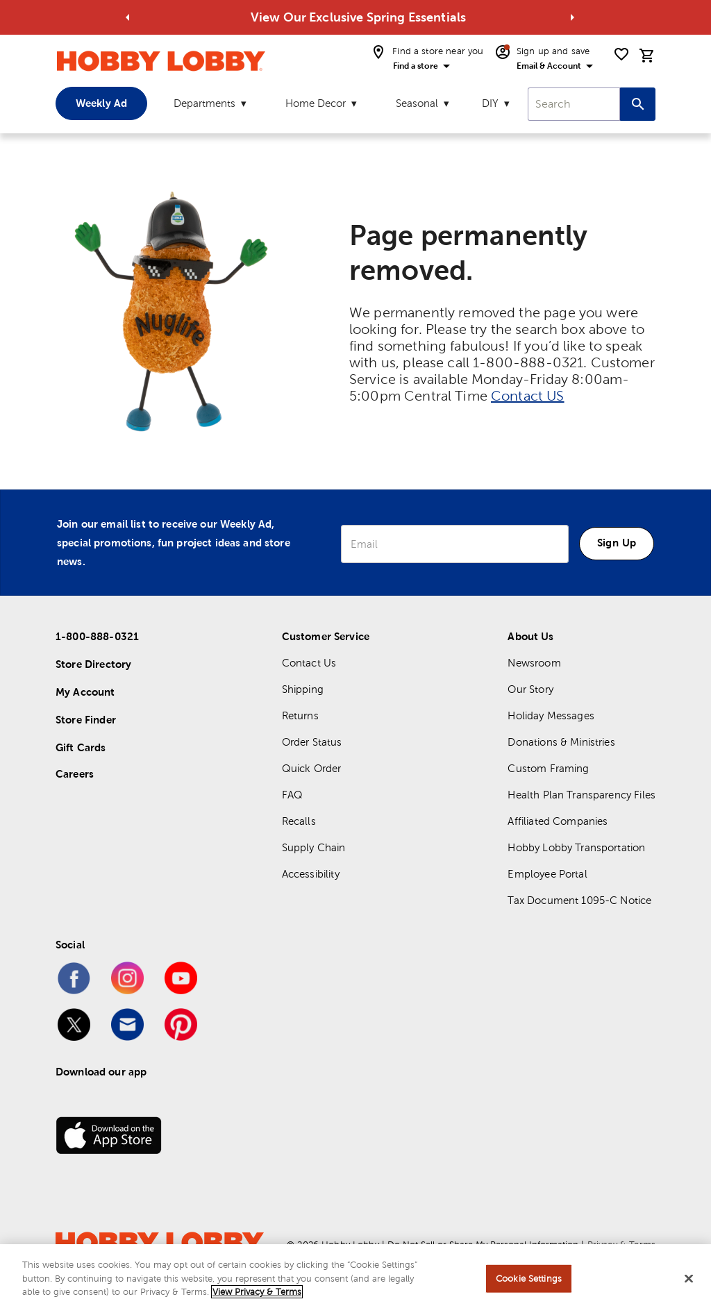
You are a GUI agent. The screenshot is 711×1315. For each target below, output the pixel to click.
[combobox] (574, 104)
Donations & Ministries (561, 742)
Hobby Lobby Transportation (576, 847)
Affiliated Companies (558, 821)
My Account (85, 692)
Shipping (303, 689)
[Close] (689, 1279)
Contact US (527, 395)
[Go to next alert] (572, 17)
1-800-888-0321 (97, 636)
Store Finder (86, 720)
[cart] (647, 55)
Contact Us (309, 663)
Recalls (299, 821)
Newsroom (534, 663)
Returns (300, 715)
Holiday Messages (551, 715)
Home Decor (315, 103)
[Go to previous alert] (128, 17)
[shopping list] (621, 54)
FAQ (292, 795)
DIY (490, 103)
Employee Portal (547, 874)
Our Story (530, 689)
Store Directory (93, 664)
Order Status (312, 742)
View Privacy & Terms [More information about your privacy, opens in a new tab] (256, 1292)
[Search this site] (637, 104)
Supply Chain (314, 847)
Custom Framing (548, 768)
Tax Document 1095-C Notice (579, 900)
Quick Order (312, 768)
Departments (204, 103)
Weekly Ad (101, 103)
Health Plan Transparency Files (581, 795)
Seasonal (417, 103)
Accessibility (311, 874)
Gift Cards (81, 747)
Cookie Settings (529, 1278)
